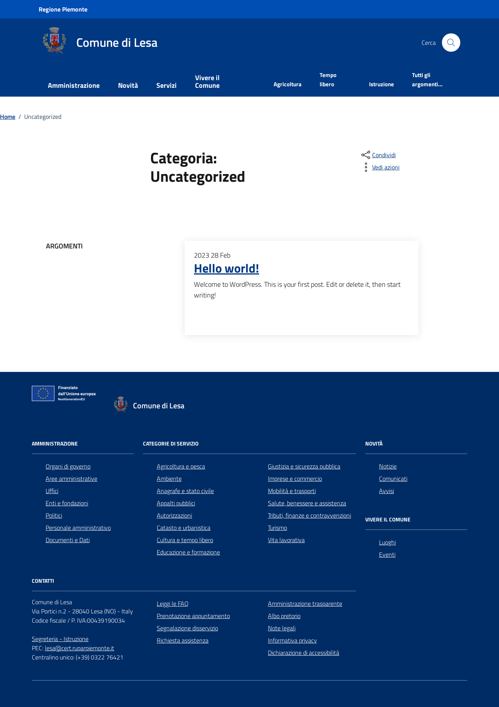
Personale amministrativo (78, 527)
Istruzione (381, 84)
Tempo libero (328, 80)
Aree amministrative (71, 478)
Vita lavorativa (286, 539)
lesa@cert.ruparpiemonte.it (79, 648)
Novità (128, 85)
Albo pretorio (284, 615)
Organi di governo (68, 466)
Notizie (388, 466)
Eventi (387, 554)
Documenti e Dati (68, 539)
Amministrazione (74, 85)
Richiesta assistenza (182, 640)
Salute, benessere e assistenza (307, 503)
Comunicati (393, 478)
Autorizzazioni (174, 515)
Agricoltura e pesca (181, 466)
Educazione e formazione (188, 552)
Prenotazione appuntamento (193, 615)
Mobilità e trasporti (292, 490)
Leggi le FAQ (173, 603)
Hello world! (226, 268)
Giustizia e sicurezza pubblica (304, 466)
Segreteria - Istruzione (60, 638)
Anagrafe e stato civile (185, 490)
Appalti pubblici (176, 503)
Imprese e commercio (295, 478)
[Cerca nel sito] (451, 42)
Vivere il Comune (207, 81)
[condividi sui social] (377, 155)
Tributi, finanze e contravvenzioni (309, 515)
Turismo (277, 527)
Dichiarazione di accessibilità (303, 652)
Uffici (52, 490)
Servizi (166, 85)
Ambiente (169, 478)
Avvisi (386, 490)
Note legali (281, 628)
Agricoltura (288, 84)
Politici (54, 515)
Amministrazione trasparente (305, 603)
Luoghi (387, 542)
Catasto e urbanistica (183, 527)
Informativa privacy (292, 640)
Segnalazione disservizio (187, 628)
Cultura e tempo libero (185, 539)
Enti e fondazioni (67, 503)
